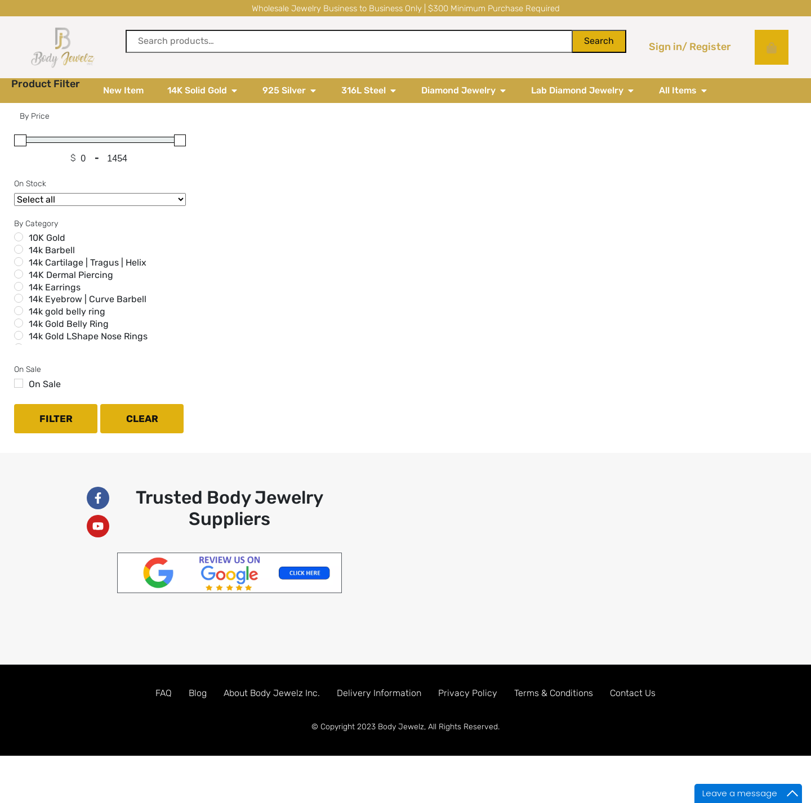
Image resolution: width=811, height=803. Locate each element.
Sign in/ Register (690, 47)
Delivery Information (379, 717)
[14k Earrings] (18, 311)
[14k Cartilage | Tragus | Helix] (18, 286)
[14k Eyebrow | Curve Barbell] (18, 323)
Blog (198, 717)
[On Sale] (18, 407)
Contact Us (633, 717)
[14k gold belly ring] (18, 335)
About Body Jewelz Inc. (272, 717)
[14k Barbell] (18, 274)
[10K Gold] (18, 261)
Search (599, 40)
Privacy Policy (467, 717)
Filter (56, 443)
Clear (142, 443)
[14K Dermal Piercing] (18, 298)
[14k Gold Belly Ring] (18, 347)
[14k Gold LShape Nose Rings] (18, 360)
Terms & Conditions (553, 717)
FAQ (163, 717)
